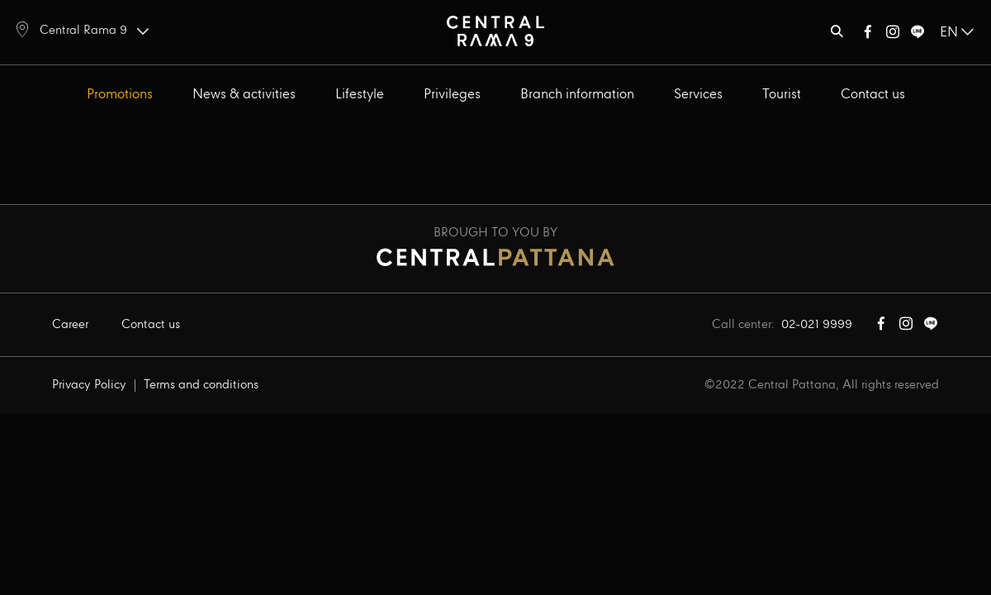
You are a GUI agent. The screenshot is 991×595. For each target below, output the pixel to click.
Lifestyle (359, 94)
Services (698, 94)
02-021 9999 (816, 325)
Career (70, 325)
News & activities (244, 94)
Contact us (873, 94)
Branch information (577, 94)
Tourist (781, 94)
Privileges (452, 94)
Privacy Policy (89, 385)
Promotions (120, 94)
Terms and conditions (201, 385)
